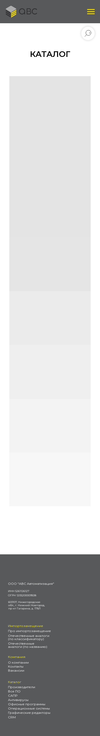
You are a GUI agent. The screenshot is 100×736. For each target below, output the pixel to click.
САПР (12, 696)
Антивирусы (18, 700)
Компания (16, 657)
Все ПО (14, 691)
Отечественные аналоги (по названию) (27, 645)
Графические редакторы (29, 713)
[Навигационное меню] (91, 11)
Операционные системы (29, 708)
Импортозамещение (25, 626)
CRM (12, 717)
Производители (21, 687)
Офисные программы (26, 704)
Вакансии (16, 670)
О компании (18, 662)
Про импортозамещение (29, 631)
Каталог (14, 682)
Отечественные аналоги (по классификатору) (28, 637)
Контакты (15, 666)
